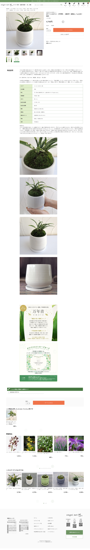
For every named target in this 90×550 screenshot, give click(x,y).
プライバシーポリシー (38, 529)
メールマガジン (51, 531)
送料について (49, 43)
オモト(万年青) (12, 8)
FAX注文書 (74, 536)
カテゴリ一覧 (37, 520)
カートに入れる (68, 30)
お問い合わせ (50, 526)
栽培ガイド (36, 526)
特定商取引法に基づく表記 (39, 531)
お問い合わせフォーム (74, 532)
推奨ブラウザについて (52, 529)
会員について (50, 520)
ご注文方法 (50, 517)
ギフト (7, 10)
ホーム (35, 517)
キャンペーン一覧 (38, 523)
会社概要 (50, 523)
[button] (52, 466)
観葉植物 (7, 8)
